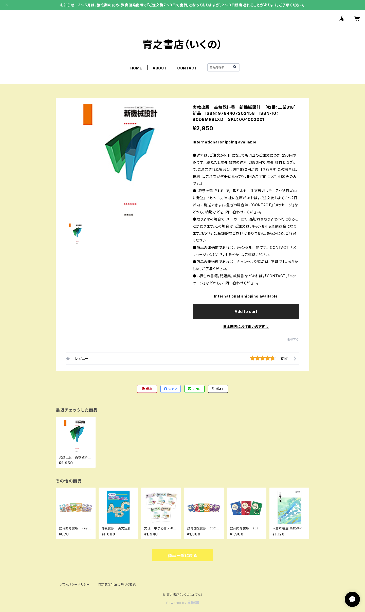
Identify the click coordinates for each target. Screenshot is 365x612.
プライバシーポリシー (75, 584)
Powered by (182, 603)
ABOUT (160, 68)
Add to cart (246, 311)
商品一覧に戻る (182, 555)
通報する (293, 339)
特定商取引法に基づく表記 (117, 584)
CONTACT (187, 68)
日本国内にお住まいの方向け (246, 326)
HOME (136, 68)
